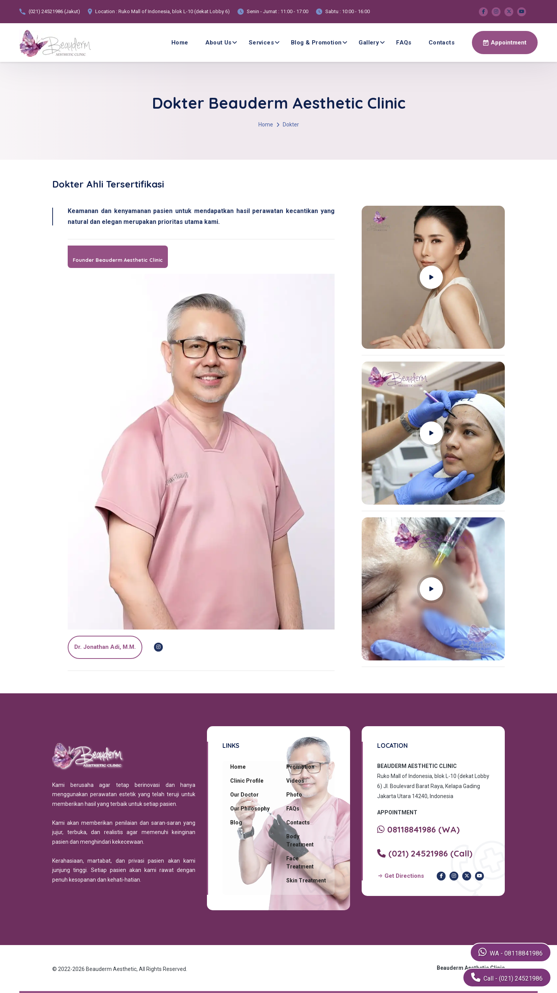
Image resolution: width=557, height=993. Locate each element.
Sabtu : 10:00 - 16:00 (347, 11)
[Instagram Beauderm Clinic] (496, 11)
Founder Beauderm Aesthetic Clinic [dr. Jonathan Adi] (118, 260)
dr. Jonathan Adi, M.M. (105, 646)
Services (261, 42)
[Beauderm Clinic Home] (55, 42)
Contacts (441, 42)
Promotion (300, 767)
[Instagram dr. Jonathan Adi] (158, 647)
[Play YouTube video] (433, 277)
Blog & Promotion (316, 42)
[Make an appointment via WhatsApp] (505, 42)
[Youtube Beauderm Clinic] (521, 11)
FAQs (404, 42)
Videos (295, 781)
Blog (236, 822)
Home (179, 42)
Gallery (369, 42)
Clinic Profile (246, 781)
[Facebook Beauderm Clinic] (483, 11)
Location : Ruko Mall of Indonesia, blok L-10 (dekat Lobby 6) (162, 11)
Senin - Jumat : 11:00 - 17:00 (277, 11)
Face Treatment (300, 862)
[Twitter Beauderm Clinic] (508, 11)
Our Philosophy (250, 808)
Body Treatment (300, 840)
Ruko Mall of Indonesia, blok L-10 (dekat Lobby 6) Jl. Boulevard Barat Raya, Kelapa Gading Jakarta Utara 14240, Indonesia (433, 786)
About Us (218, 42)
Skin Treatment (306, 880)
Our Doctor (244, 795)
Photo (294, 795)
